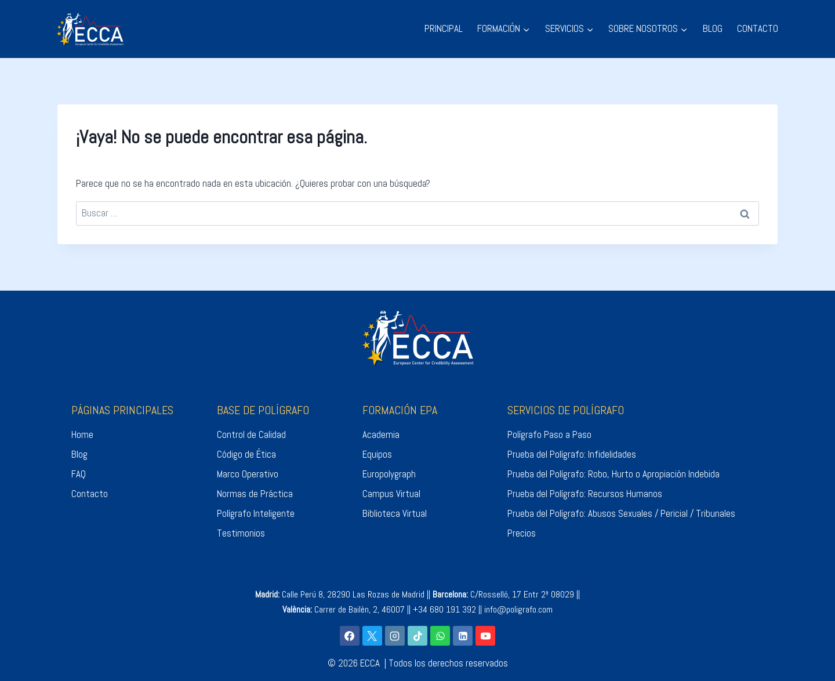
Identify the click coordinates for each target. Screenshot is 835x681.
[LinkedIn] (463, 636)
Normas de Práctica (255, 493)
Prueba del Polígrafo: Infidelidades (571, 454)
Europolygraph (389, 474)
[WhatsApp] (440, 636)
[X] (372, 636)
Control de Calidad (251, 434)
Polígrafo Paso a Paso (549, 434)
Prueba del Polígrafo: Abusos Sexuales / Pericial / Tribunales (621, 513)
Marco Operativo (247, 474)
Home (82, 434)
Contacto (89, 493)
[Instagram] (395, 636)
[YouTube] (485, 636)
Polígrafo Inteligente (256, 513)
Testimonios (241, 533)
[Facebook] (350, 636)
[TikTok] (417, 636)
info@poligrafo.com (518, 609)
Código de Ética (246, 454)
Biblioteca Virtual (394, 513)
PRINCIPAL (443, 28)
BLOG (713, 28)
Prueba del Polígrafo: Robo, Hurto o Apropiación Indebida (613, 474)
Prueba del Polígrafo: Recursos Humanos (584, 493)
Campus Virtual (391, 493)
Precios (521, 533)
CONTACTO (757, 28)
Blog (79, 454)
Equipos (377, 454)
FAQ (78, 474)
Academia (381, 434)
